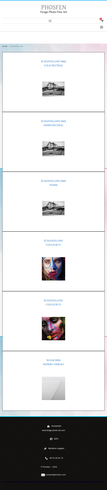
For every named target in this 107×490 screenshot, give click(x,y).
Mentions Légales (56, 448)
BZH (56, 439)
